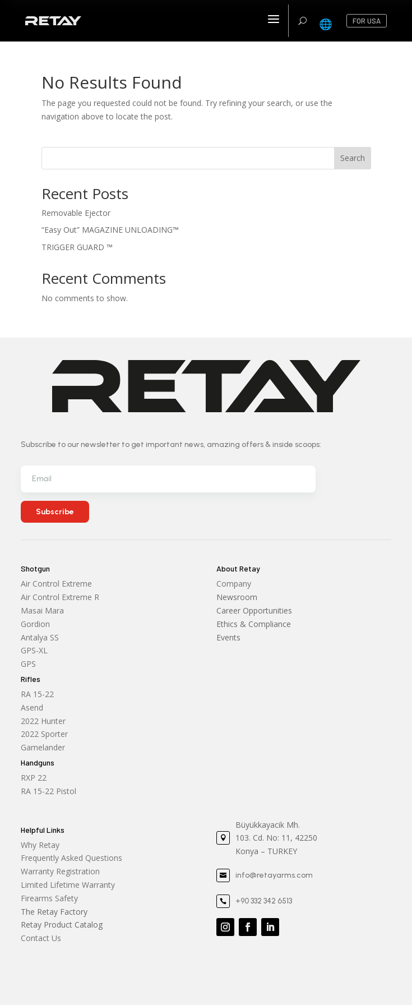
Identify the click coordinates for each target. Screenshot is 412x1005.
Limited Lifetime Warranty (68, 884)
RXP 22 (34, 777)
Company (233, 583)
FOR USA (367, 20)
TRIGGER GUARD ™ (77, 247)
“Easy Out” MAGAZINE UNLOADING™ (110, 229)
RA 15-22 (37, 694)
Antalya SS (40, 637)
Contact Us (41, 938)
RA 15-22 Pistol (48, 791)
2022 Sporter (44, 734)
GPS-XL (34, 650)
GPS (28, 663)
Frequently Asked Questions (71, 857)
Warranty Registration (60, 871)
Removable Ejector (75, 213)
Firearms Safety (49, 898)
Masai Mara (42, 610)
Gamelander (43, 747)
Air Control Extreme (56, 583)
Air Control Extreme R (60, 597)
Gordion (35, 624)
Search (352, 158)
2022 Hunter (43, 721)
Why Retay (40, 845)
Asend (32, 707)
